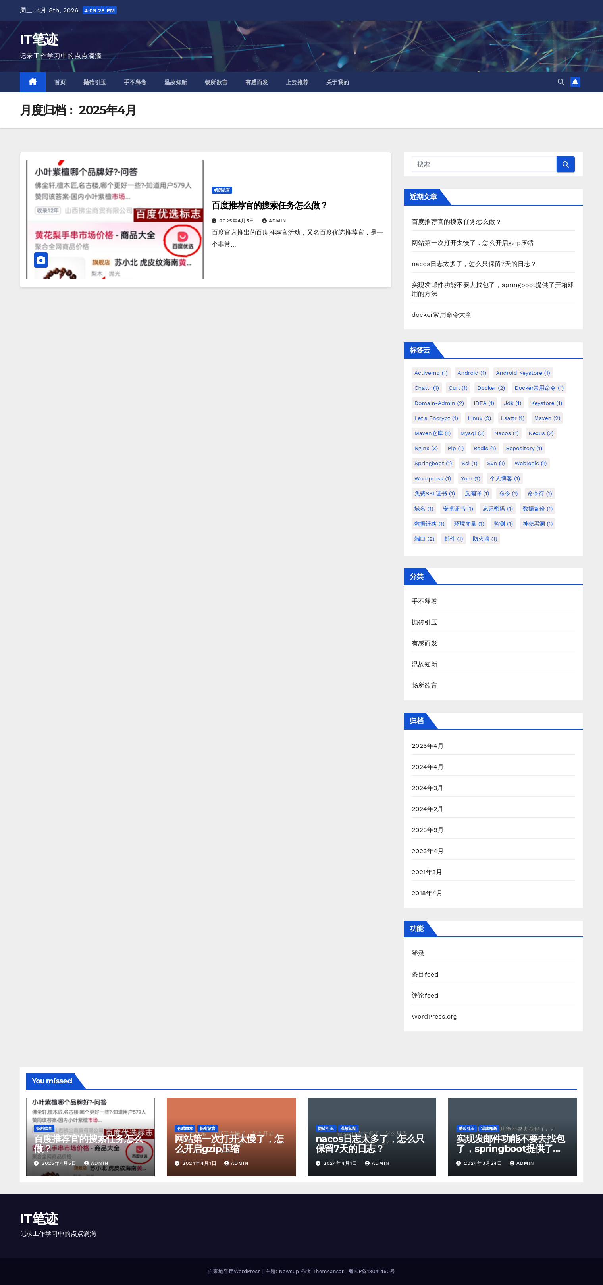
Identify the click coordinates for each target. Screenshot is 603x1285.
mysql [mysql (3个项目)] (472, 433)
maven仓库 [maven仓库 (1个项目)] (432, 433)
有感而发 (256, 82)
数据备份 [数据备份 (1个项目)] (538, 508)
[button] (561, 82)
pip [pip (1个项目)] (456, 448)
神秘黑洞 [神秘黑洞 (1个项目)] (538, 523)
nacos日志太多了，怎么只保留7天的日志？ (474, 264)
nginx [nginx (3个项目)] (426, 448)
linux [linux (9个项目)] (479, 418)
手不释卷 (135, 82)
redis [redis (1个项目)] (485, 448)
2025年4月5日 (238, 220)
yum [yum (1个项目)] (470, 478)
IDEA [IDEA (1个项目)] (484, 403)
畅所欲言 (216, 82)
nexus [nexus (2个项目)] (541, 433)
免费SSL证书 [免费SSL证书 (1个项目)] (434, 493)
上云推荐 (297, 82)
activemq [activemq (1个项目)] (431, 373)
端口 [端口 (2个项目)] (424, 539)
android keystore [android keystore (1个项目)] (523, 373)
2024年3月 (428, 788)
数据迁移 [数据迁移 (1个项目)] (429, 523)
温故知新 (175, 82)
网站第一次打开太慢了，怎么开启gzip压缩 (473, 243)
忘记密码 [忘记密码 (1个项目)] (498, 508)
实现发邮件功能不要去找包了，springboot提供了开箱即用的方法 (510, 1148)
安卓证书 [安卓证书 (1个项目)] (458, 508)
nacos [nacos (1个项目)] (506, 433)
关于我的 (337, 82)
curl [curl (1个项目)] (458, 388)
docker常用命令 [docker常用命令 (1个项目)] (539, 388)
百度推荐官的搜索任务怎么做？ (270, 205)
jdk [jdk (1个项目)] (512, 403)
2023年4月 (428, 851)
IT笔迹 (39, 39)
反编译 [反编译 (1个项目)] (477, 493)
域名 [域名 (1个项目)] (423, 508)
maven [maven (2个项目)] (547, 418)
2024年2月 (428, 809)
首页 (60, 82)
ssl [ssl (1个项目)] (470, 463)
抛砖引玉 (94, 82)
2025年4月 (428, 745)
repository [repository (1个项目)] (524, 448)
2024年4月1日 (201, 1163)
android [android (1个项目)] (471, 373)
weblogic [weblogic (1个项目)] (530, 463)
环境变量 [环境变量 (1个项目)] (469, 523)
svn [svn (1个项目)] (496, 463)
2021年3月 (427, 872)
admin (274, 220)
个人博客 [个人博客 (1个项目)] (505, 478)
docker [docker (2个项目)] (491, 388)
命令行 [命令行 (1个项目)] (540, 493)
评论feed (425, 995)
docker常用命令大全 (442, 314)
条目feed (425, 974)
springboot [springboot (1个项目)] (433, 463)
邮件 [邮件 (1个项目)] (453, 539)
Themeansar (328, 1271)
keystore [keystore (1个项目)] (546, 403)
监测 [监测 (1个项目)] (503, 523)
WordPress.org (434, 1016)
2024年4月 (428, 767)
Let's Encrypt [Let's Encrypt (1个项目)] (436, 418)
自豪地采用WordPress (235, 1271)
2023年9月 (428, 830)
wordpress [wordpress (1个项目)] (432, 478)
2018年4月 (427, 893)
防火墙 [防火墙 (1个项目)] (485, 539)
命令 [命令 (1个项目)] (508, 493)
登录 (418, 953)
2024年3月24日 (484, 1163)
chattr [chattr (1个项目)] (426, 388)
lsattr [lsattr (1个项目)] (512, 418)
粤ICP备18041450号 (372, 1271)
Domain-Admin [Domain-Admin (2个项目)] (439, 403)
